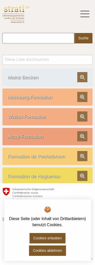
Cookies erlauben (47, 238)
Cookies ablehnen (47, 251)
